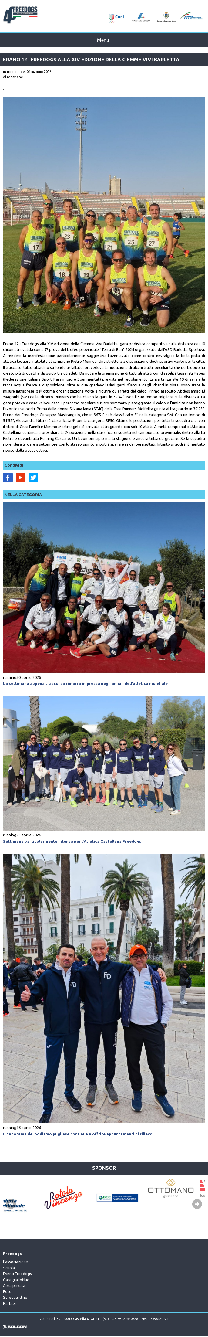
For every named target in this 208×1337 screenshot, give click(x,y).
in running (11, 71)
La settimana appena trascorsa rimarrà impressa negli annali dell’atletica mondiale (85, 683)
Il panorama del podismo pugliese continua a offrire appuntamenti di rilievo (78, 1134)
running (9, 677)
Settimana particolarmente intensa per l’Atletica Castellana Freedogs (72, 841)
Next (197, 1204)
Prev (11, 1204)
